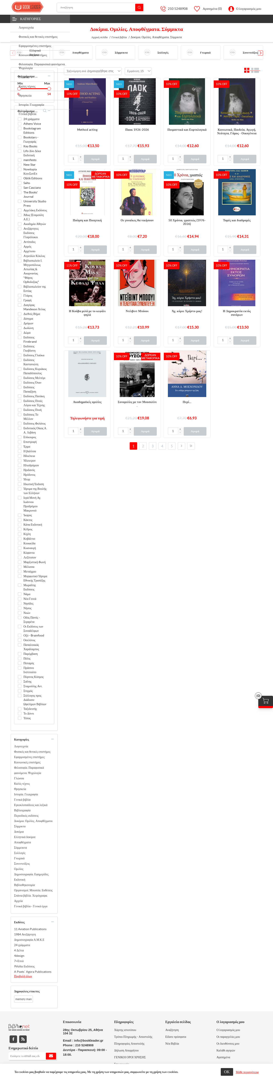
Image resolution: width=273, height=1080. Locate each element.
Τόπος (27, 718)
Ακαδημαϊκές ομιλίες (87, 402)
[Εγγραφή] (33, 1056)
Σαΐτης (27, 681)
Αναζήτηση (139, 7)
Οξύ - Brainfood (33, 635)
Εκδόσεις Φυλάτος (34, 423)
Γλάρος (27, 295)
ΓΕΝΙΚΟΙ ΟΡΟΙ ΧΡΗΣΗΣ (130, 1057)
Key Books (30, 146)
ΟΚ (227, 1072)
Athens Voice (32, 123)
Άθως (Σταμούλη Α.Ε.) (33, 217)
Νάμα (26, 594)
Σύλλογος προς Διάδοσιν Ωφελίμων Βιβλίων (34, 700)
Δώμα (26, 332)
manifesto (29, 160)
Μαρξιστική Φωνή (34, 562)
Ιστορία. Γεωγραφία (26, 794)
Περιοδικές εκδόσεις (26, 815)
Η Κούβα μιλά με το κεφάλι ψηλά (87, 312)
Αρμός (27, 246)
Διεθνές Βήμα (31, 314)
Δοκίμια (19, 831)
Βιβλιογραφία (22, 810)
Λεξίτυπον (29, 557)
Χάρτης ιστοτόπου (125, 1030)
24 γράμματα (31, 119)
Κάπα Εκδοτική (32, 524)
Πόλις (26, 658)
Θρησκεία (20, 789)
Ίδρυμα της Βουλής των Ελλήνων (34, 491)
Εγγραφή (51, 1056)
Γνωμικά (205, 52)
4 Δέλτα (19, 950)
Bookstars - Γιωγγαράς (30, 139)
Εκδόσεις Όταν (32, 382)
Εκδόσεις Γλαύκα (33, 355)
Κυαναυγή (29, 548)
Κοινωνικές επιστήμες (27, 762)
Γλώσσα (19, 778)
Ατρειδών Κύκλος (34, 256)
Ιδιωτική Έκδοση (33, 484)
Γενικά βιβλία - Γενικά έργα (30, 906)
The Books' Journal (30, 194)
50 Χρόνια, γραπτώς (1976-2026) (187, 222)
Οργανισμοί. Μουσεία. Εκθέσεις (33, 890)
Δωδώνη (28, 328)
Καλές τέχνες (22, 783)
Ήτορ (26, 479)
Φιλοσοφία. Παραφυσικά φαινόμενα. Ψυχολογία (29, 770)
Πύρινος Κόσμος (33, 676)
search (45, 110)
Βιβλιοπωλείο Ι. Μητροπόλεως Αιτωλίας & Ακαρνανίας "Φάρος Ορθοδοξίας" (32, 271)
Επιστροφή (30, 442)
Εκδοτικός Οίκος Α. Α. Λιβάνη (35, 430)
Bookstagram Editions (32, 130)
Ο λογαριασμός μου (248, 8)
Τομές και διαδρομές (237, 220)
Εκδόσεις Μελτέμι (34, 378)
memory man (23, 999)
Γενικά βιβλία (22, 799)
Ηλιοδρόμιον (31, 465)
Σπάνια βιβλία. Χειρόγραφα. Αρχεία (31, 898)
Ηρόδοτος (29, 474)
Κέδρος (27, 529)
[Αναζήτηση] (100, 7)
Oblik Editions (32, 178)
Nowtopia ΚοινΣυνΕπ (30, 171)
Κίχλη (27, 534)
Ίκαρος (27, 515)
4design (19, 955)
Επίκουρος (29, 437)
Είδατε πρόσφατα (175, 1036)
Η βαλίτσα (29, 451)
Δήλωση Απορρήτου (126, 1050)
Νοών (26, 613)
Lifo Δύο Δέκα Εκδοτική (32, 153)
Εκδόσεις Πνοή (32, 410)
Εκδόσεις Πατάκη (34, 396)
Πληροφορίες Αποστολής (129, 1043)
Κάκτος (27, 520)
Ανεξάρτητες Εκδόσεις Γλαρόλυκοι (31, 233)
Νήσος (27, 608)
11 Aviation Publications (30, 929)
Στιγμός (28, 691)
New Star (29, 164)
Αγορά (95, 159)
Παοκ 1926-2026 (137, 129)
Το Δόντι (28, 713)
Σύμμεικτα (121, 52)
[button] (260, 53)
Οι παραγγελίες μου (228, 1036)
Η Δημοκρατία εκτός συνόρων (237, 312)
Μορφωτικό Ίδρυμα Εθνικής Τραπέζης (35, 578)
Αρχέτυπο (29, 251)
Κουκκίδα (29, 543)
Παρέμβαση (30, 653)
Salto (26, 183)
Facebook (13, 1039)
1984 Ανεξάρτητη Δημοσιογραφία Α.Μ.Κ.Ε (29, 937)
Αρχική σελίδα (99, 37)
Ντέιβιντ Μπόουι (137, 311)
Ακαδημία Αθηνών (34, 224)
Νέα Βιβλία (172, 1043)
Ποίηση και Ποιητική (87, 220)
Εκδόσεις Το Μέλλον (30, 416)
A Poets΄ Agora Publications (32, 971)
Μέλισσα (28, 566)
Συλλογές (162, 52)
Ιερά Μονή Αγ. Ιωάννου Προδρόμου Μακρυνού (32, 504)
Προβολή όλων (23, 976)
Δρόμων (28, 323)
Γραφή (27, 300)
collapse (49, 76)
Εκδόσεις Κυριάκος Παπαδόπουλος (35, 371)
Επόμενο (181, 446)
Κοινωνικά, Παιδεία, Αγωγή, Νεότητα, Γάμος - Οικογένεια (237, 131)
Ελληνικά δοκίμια (24, 837)
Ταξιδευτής (30, 708)
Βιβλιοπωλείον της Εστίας (34, 289)
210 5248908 (178, 8)
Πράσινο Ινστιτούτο (29, 670)
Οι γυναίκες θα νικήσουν (137, 220)
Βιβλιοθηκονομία (24, 885)
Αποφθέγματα (80, 52)
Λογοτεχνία (21, 746)
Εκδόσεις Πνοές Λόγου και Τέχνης (34, 403)
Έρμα (26, 446)
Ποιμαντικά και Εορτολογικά (187, 129)
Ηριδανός (29, 470)
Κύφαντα (29, 552)
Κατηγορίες (30, 19)
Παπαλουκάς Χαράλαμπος (31, 647)
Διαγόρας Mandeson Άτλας (34, 307)
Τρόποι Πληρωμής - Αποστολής (133, 1036)
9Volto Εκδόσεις (24, 966)
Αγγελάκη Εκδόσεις (35, 210)
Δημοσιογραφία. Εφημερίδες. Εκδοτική (31, 877)
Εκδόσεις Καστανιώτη (30, 362)
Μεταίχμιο (29, 571)
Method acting (87, 129)
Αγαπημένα (223, 1057)
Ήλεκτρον (29, 460)
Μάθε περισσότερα (247, 1072)
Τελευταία (191, 446)
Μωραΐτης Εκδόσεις (29, 587)
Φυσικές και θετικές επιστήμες (32, 751)
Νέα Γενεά (29, 598)
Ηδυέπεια (29, 456)
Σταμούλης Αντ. (32, 686)
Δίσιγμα (28, 318)
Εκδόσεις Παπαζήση (29, 389)
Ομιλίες (18, 869)
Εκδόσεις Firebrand (30, 339)
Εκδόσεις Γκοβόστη (29, 348)
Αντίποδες (29, 242)
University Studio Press (34, 203)
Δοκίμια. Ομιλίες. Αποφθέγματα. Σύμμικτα (33, 823)
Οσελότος (29, 640)
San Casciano (32, 187)
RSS (23, 1039)
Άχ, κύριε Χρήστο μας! (187, 311)
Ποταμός (28, 663)
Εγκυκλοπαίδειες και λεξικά (30, 805)
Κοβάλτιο (29, 538)
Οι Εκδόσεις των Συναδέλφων (33, 628)
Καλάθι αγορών (225, 1050)
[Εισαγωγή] (73, 158)
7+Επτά (19, 961)
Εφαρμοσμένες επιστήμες (29, 757)
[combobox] (100, 71)
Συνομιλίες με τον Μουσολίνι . (137, 403)
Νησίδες (28, 603)
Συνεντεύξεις (250, 52)
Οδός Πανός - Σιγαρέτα (31, 619)
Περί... (187, 402)
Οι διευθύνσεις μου (227, 1043)
